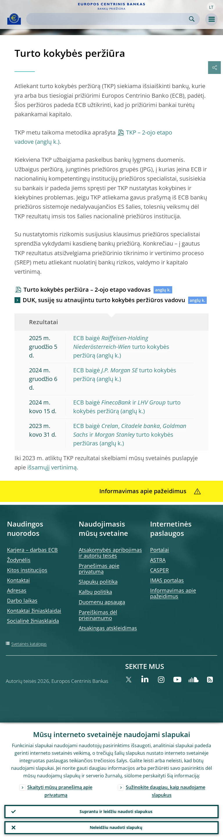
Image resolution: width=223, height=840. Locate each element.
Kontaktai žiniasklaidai (34, 610)
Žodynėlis (18, 559)
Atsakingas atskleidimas (108, 628)
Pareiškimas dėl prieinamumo (98, 615)
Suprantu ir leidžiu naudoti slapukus (116, 810)
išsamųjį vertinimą (52, 467)
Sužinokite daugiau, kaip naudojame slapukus (165, 790)
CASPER (159, 570)
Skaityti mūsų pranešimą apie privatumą (59, 790)
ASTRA (158, 559)
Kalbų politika (95, 591)
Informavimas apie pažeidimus (173, 593)
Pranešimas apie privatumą (99, 568)
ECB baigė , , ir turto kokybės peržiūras (129, 434)
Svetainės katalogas (29, 644)
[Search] (108, 19)
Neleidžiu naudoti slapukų (116, 827)
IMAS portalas (167, 580)
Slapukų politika (98, 581)
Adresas (16, 590)
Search (192, 19)
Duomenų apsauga (102, 601)
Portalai (159, 549)
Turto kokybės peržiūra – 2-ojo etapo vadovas (87, 289)
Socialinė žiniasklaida (33, 620)
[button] (211, 6)
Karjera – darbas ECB (32, 549)
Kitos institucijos (27, 570)
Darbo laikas (22, 600)
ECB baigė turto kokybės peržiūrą (121, 346)
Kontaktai (18, 580)
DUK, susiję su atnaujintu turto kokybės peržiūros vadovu (104, 300)
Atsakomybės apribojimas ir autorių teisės (110, 552)
